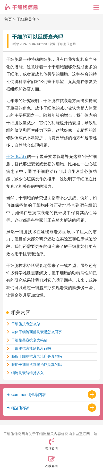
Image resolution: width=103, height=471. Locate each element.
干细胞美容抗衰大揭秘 (29, 340)
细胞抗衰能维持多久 (27, 373)
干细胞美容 (26, 19)
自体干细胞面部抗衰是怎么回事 (36, 332)
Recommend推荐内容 (26, 394)
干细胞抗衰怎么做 (25, 324)
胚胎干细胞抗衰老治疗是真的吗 (36, 356)
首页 (8, 19)
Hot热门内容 (17, 408)
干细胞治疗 (16, 156)
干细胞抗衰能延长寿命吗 (31, 348)
